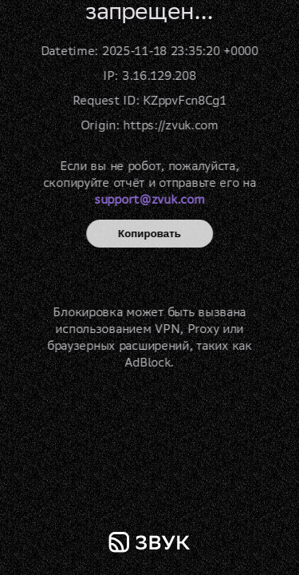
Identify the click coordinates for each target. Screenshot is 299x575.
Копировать (149, 234)
